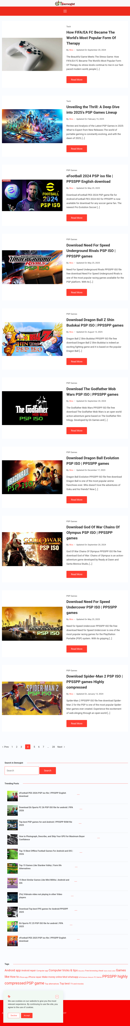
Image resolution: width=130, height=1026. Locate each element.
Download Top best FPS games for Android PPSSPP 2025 (43, 910)
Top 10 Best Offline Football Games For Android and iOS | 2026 (46, 852)
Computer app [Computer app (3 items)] (42, 971)
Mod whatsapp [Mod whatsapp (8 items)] (70, 977)
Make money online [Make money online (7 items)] (52, 977)
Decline (14, 1015)
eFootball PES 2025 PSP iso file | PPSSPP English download (42, 939)
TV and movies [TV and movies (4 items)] (77, 984)
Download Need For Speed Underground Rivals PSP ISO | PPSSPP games (91, 250)
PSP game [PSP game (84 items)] (35, 983)
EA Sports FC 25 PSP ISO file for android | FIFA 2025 (41, 925)
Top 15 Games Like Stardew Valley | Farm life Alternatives (40, 867)
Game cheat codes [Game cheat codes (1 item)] (109, 971)
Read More (76, 79)
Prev (5, 746)
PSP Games (71, 170)
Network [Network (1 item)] (90, 977)
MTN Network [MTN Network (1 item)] (83, 977)
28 (53, 746)
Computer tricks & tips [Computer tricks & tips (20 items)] (63, 970)
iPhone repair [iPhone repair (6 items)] (35, 977)
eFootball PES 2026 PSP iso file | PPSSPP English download (42, 794)
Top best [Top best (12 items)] (65, 983)
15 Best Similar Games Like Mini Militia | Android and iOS (44, 881)
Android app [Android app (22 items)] (13, 970)
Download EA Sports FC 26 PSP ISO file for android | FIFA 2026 (46, 809)
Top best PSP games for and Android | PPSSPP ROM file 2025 (45, 823)
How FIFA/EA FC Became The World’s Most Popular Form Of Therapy (91, 37)
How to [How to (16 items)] (14, 976)
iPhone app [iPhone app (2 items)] (23, 977)
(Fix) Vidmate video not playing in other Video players (40, 896)
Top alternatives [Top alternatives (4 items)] (52, 984)
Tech (68, 26)
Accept (27, 1015)
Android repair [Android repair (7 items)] (28, 970)
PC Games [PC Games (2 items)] (98, 977)
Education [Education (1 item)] (81, 971)
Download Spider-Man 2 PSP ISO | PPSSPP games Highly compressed (94, 681)
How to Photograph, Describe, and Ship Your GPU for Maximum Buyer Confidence (52, 838)
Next (61, 746)
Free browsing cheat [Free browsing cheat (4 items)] (94, 970)
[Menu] (65, 11)
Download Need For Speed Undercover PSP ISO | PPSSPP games (91, 607)
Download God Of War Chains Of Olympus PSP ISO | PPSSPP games (93, 532)
